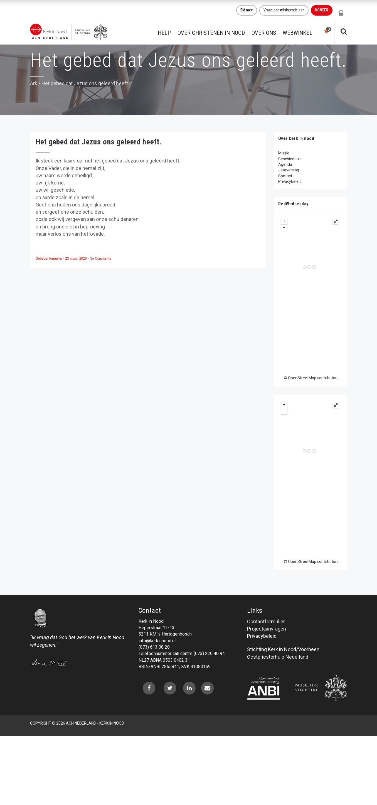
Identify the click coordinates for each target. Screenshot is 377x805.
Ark (33, 83)
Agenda (285, 164)
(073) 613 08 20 (154, 647)
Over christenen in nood (211, 32)
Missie (283, 153)
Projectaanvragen (266, 629)
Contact (285, 176)
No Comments (100, 258)
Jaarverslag (288, 170)
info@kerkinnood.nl (157, 640)
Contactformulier (266, 621)
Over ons (264, 32)
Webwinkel (297, 32)
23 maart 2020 (76, 258)
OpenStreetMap (302, 378)
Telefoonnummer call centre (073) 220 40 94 (182, 653)
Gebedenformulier (49, 258)
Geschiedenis (290, 159)
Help (164, 32)
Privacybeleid (290, 181)
